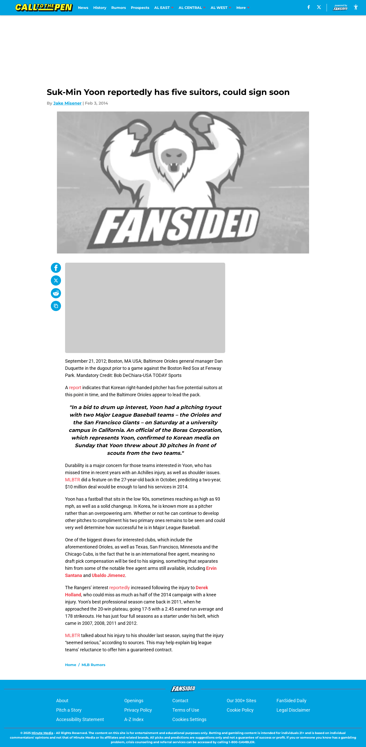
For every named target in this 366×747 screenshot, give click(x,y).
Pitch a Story (69, 710)
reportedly (119, 587)
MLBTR (72, 479)
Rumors (118, 7)
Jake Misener (67, 103)
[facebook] (309, 7)
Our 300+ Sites (241, 700)
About (62, 700)
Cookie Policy (240, 710)
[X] (319, 7)
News (83, 7)
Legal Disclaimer (293, 710)
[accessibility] (355, 7)
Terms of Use (185, 710)
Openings (133, 700)
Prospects (140, 7)
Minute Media (42, 733)
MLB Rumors (93, 665)
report (75, 387)
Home (70, 665)
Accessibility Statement (80, 719)
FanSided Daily (292, 700)
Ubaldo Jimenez (108, 575)
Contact (180, 700)
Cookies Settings (189, 719)
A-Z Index (134, 719)
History (99, 7)
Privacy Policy (138, 710)
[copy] (56, 306)
